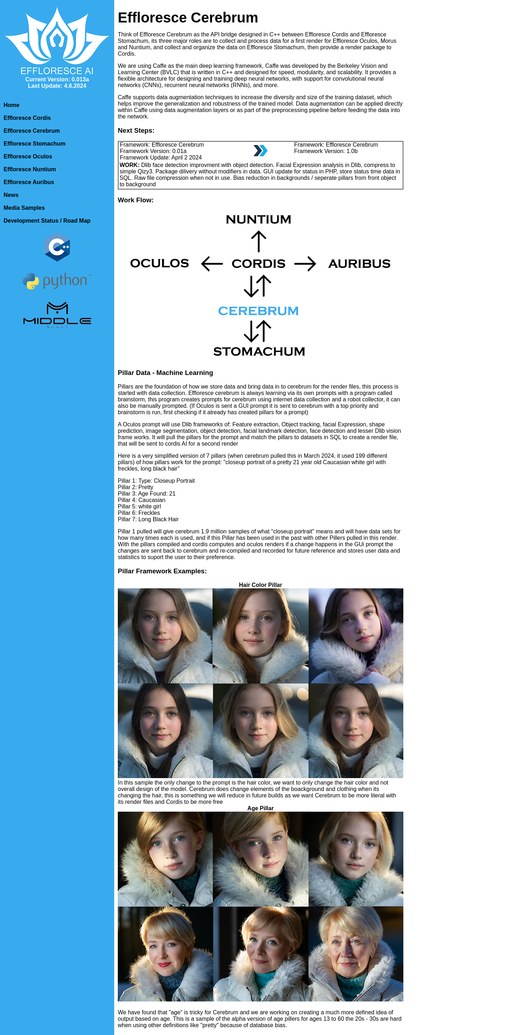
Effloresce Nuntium (30, 169)
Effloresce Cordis (27, 118)
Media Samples (24, 208)
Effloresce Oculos (28, 156)
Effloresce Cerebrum (32, 131)
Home (11, 105)
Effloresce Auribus (29, 182)
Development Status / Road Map (47, 221)
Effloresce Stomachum (34, 144)
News (11, 195)
